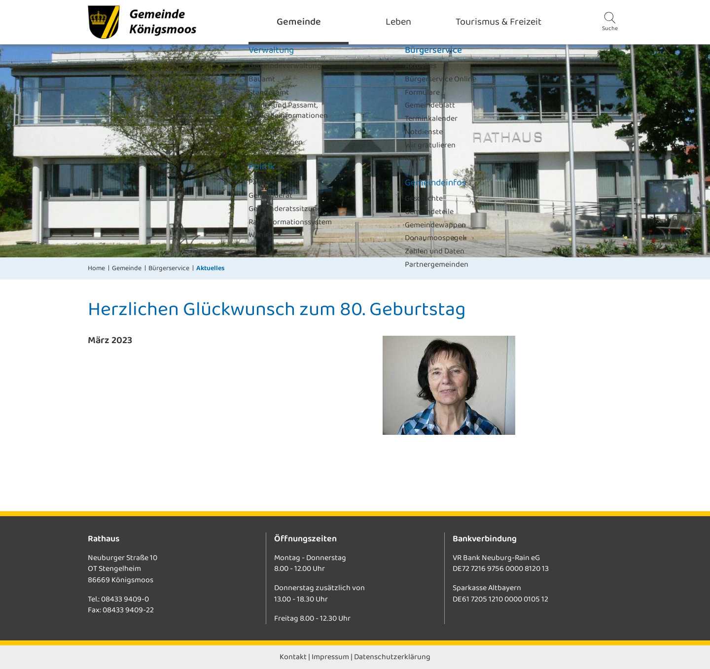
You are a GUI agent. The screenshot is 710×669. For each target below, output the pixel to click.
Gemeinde (127, 268)
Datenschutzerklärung (392, 657)
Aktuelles (210, 268)
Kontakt (293, 657)
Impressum (330, 657)
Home (96, 268)
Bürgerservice (168, 268)
